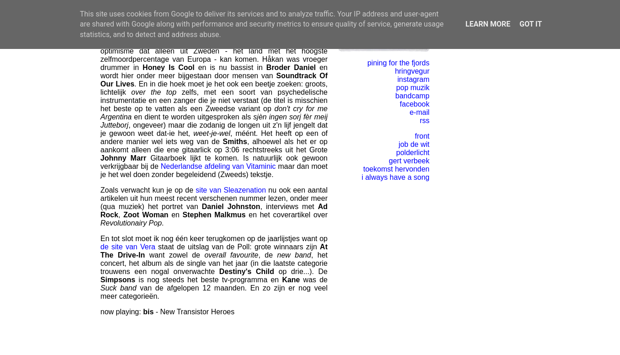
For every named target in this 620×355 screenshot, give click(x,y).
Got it (530, 24)
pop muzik (412, 87)
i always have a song (395, 177)
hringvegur (412, 71)
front (422, 136)
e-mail (419, 112)
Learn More (488, 24)
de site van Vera (128, 247)
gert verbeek (409, 161)
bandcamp (412, 96)
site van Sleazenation (231, 190)
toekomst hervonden (396, 169)
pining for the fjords (398, 63)
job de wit (413, 144)
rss (424, 120)
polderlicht (412, 152)
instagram (413, 79)
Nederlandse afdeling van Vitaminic (218, 166)
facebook (414, 104)
